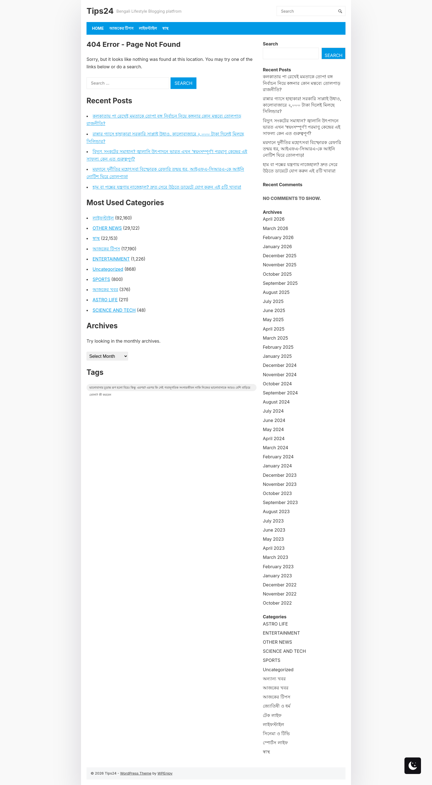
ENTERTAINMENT (111, 259)
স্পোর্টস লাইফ (275, 742)
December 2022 (279, 585)
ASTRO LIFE (105, 299)
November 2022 (279, 594)
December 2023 (280, 475)
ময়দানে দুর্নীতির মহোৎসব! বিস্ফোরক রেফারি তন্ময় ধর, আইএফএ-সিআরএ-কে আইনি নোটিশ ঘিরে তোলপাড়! (302, 149)
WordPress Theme (135, 773)
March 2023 (275, 557)
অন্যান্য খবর (274, 678)
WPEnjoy (165, 773)
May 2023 (273, 539)
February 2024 (278, 456)
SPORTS (101, 279)
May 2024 (273, 429)
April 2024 (274, 438)
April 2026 (274, 219)
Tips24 (100, 11)
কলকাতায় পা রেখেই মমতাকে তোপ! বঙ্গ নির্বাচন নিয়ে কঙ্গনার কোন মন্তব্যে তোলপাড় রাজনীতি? (301, 83)
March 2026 (275, 228)
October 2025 (277, 274)
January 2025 (277, 356)
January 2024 (277, 466)
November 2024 (280, 374)
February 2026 (278, 237)
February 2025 (278, 347)
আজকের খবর (105, 289)
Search (270, 44)
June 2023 (274, 530)
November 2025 (279, 264)
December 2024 (280, 365)
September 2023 (280, 502)
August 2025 (276, 292)
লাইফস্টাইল (148, 28)
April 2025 (273, 329)
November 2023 (280, 484)
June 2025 (274, 310)
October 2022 (277, 603)
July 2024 (273, 411)
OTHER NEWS (107, 228)
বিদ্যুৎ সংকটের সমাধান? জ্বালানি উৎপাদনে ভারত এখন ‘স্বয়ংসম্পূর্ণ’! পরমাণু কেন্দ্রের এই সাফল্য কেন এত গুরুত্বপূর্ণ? (301, 127)
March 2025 (275, 338)
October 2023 (277, 493)
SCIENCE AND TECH (114, 310)
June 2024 (274, 420)
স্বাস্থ (165, 28)
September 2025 (280, 283)
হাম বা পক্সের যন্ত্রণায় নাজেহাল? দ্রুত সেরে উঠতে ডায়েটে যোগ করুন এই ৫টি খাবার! (167, 187)
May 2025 (273, 319)
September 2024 (280, 393)
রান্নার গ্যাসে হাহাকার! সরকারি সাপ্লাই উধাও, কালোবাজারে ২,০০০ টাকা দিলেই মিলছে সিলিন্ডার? (302, 105)
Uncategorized (108, 269)
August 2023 (276, 511)
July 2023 (273, 521)
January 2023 (277, 575)
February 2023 (278, 566)
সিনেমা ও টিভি (276, 733)
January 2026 (277, 246)
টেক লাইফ (272, 715)
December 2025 (279, 255)
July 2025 (273, 301)
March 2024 (275, 447)
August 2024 (276, 402)
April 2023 (274, 548)
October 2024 (277, 383)
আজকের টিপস (121, 28)
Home (98, 28)
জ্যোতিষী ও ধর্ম (276, 706)
